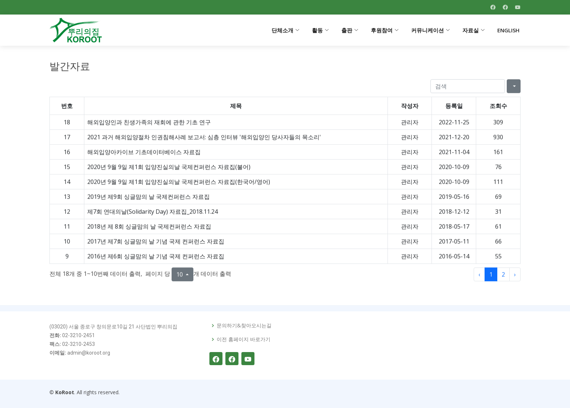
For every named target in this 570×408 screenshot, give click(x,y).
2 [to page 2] (503, 278)
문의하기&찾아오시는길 (244, 325)
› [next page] (515, 278)
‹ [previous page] (479, 278)
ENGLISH (508, 30)
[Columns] (514, 89)
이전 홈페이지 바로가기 (243, 339)
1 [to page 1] (491, 278)
